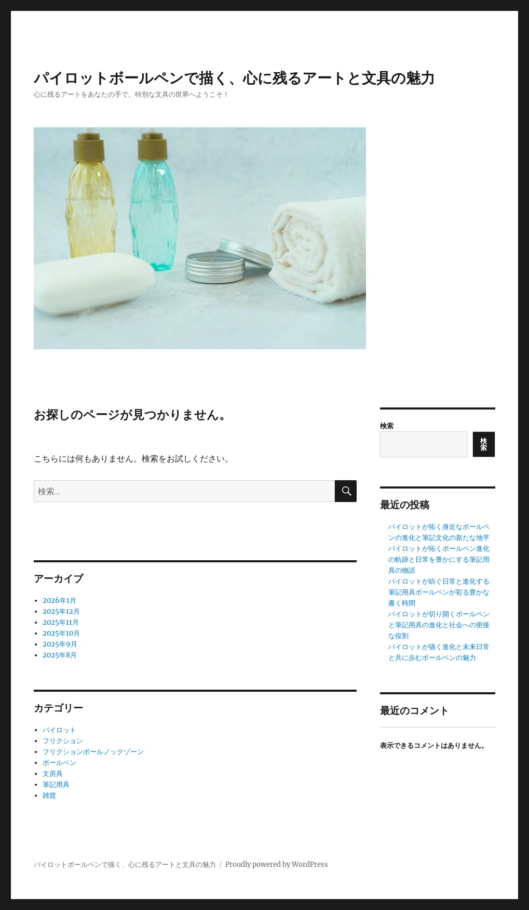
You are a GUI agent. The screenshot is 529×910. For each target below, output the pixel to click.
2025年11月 (61, 622)
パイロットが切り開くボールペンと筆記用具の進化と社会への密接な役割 (439, 625)
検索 (387, 425)
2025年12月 (61, 611)
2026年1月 (59, 600)
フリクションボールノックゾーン (93, 751)
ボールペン (59, 762)
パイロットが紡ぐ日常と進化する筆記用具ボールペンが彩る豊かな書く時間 (439, 592)
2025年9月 (60, 644)
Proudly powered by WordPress (276, 864)
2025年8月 (60, 655)
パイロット (59, 730)
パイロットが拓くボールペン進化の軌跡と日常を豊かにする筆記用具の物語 (439, 559)
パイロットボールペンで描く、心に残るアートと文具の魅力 (234, 78)
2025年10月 (61, 633)
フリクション (63, 740)
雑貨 (49, 795)
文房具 (53, 773)
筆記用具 (56, 784)
